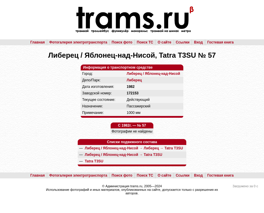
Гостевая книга (220, 42)
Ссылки (183, 42)
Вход (198, 42)
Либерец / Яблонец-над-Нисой (153, 74)
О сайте (164, 42)
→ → (134, 148)
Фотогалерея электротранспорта (78, 42)
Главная (37, 42)
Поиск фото (122, 42)
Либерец (134, 80)
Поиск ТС (145, 42)
